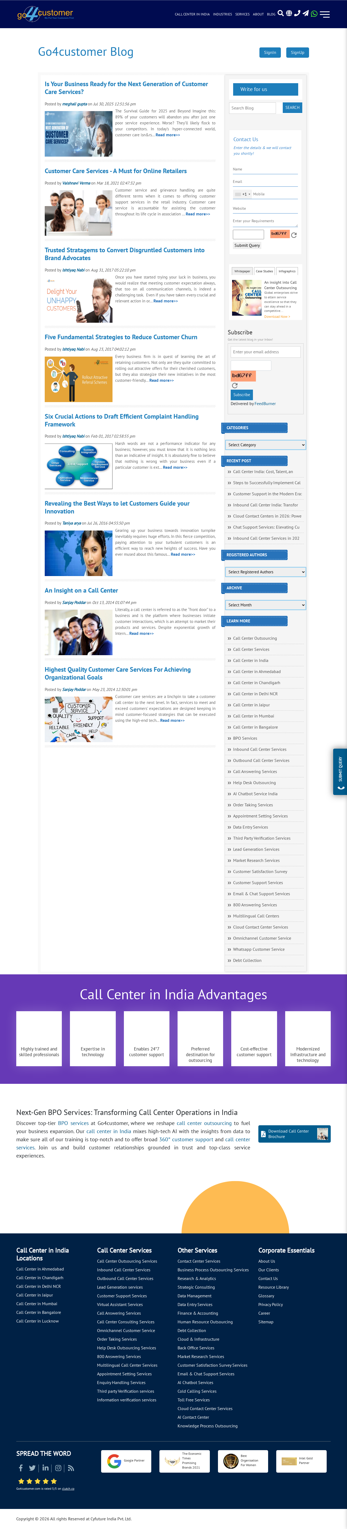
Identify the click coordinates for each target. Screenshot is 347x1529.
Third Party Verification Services (262, 838)
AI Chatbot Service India (255, 793)
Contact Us (268, 1278)
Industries (222, 14)
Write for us (253, 89)
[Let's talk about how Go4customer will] (269, 1208)
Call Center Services (251, 649)
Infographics (287, 271)
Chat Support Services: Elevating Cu (266, 527)
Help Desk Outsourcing (254, 782)
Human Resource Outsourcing (205, 1322)
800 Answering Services (255, 905)
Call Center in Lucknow (37, 1321)
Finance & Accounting (198, 1313)
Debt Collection (247, 960)
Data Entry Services (250, 827)
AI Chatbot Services (195, 1382)
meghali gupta (74, 104)
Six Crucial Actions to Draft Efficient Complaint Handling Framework (122, 420)
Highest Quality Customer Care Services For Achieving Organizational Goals (118, 673)
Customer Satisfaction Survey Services (213, 1365)
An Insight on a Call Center (81, 590)
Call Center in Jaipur (251, 705)
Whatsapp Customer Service (259, 949)
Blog (271, 14)
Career (264, 1313)
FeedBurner (265, 403)
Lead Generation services (120, 1287)
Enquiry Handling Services (121, 1382)
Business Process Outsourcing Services (213, 1270)
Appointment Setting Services (260, 816)
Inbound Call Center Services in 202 (266, 538)
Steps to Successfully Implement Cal (267, 482)
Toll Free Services (194, 1400)
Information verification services (126, 1400)
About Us (266, 1261)
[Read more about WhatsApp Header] (314, 15)
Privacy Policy (270, 1304)
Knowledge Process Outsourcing (208, 1426)
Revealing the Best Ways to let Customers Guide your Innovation (117, 507)
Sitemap (266, 1322)
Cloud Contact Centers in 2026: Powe (267, 516)
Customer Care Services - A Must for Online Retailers (116, 171)
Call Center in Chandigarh (256, 682)
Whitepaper (242, 271)
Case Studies (264, 271)
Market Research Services (256, 860)
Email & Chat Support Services (261, 893)
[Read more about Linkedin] (46, 1469)
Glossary (266, 1296)
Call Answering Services (255, 771)
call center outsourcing (204, 1123)
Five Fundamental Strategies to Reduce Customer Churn (121, 337)
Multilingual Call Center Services (127, 1365)
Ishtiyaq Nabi (73, 270)
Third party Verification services (125, 1391)
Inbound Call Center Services (260, 749)
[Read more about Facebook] (21, 1469)
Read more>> (168, 134)
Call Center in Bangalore (255, 727)
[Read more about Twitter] (32, 1469)
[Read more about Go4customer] (45, 13)
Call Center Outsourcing (255, 638)
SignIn (270, 52)
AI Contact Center (193, 1417)
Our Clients (268, 1270)
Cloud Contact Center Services (260, 927)
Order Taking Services (253, 805)
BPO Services (245, 738)
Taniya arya (71, 523)
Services (242, 14)
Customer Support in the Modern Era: (267, 494)
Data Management (194, 1296)
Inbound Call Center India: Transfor (265, 505)
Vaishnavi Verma (76, 183)
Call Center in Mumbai (253, 716)
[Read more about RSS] (71, 1469)
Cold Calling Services (197, 1391)
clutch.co (68, 1489)
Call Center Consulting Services (126, 1322)
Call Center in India (192, 14)
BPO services (73, 1123)
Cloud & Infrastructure (198, 1339)
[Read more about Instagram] (58, 1469)
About (258, 14)
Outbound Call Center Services (261, 760)
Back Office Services (196, 1348)
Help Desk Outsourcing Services (126, 1348)
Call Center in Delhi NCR (255, 693)
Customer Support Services (258, 882)
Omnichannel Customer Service (262, 938)
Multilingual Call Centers (256, 916)
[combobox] (242, 194)
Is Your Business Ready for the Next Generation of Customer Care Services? (126, 88)
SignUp (297, 52)
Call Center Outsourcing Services (127, 1261)
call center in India (108, 1131)
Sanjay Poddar (74, 602)
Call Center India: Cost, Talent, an (263, 471)
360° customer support (186, 1139)
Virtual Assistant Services (120, 1304)
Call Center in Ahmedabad (257, 671)
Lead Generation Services (256, 849)
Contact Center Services (199, 1261)
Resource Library (273, 1287)
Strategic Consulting (196, 1287)
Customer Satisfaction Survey (260, 871)
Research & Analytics (197, 1278)
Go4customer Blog (86, 52)
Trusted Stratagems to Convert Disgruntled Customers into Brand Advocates (125, 254)
